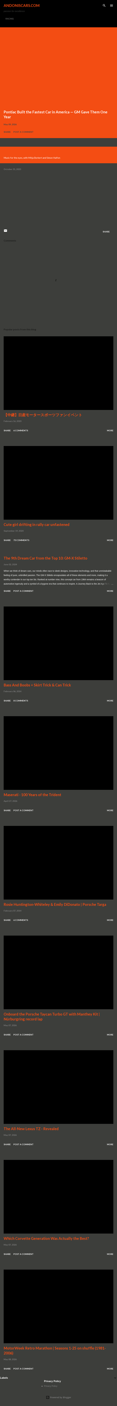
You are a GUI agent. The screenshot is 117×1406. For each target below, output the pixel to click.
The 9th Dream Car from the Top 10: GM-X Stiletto (45, 558)
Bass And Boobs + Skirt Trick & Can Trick (37, 685)
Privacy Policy (50, 1386)
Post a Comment (23, 132)
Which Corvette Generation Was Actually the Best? (46, 1238)
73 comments (21, 540)
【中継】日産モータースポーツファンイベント (43, 415)
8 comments (20, 700)
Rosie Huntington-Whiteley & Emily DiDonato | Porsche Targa (55, 904)
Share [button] (7, 132)
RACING (9, 18)
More (110, 430)
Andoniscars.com (22, 5)
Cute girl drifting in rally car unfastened (36, 524)
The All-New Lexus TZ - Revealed (31, 1128)
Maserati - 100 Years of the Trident (32, 794)
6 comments (20, 430)
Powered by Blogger (58, 1397)
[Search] (104, 5)
